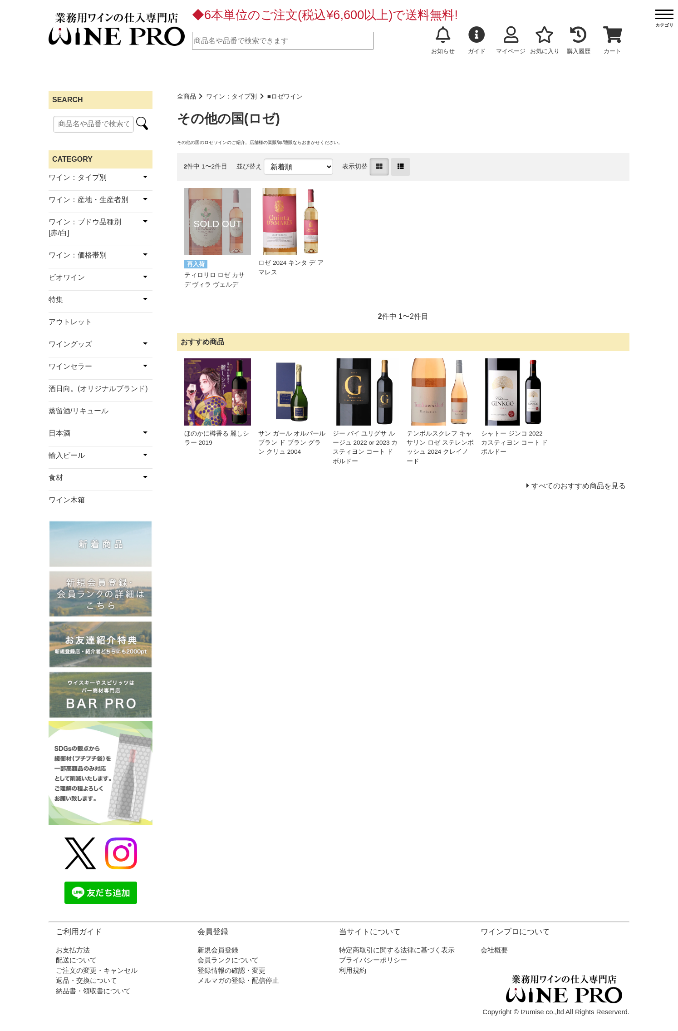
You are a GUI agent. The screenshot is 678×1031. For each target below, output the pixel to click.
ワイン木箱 (67, 500)
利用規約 (352, 970)
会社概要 (494, 950)
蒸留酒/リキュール (78, 411)
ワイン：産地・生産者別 (88, 199)
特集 (56, 299)
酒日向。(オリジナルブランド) (98, 388)
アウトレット (70, 322)
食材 (56, 477)
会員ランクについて (228, 960)
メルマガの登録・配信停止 (238, 980)
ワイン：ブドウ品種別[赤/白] (85, 227)
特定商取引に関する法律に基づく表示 (397, 950)
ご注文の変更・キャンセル (97, 970)
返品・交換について (86, 980)
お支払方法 (73, 950)
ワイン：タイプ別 (231, 96)
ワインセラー (70, 366)
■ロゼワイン (285, 96)
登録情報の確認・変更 (231, 970)
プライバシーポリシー (373, 960)
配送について (76, 960)
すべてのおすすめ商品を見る (578, 486)
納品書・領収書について (93, 991)
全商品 (186, 96)
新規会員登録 (217, 950)
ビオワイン (67, 277)
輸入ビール (67, 455)
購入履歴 (578, 40)
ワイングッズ (70, 344)
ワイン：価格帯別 (78, 255)
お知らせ (443, 40)
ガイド (477, 40)
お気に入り (545, 40)
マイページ (511, 40)
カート (612, 40)
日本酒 (59, 433)
